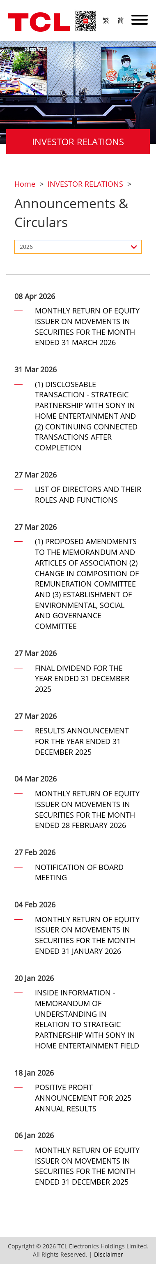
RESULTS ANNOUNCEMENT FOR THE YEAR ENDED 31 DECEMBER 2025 (82, 741)
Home (24, 184)
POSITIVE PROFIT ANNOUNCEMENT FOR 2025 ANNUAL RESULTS (83, 1097)
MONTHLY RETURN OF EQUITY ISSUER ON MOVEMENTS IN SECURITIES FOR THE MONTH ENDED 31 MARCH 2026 (87, 326)
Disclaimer (108, 1254)
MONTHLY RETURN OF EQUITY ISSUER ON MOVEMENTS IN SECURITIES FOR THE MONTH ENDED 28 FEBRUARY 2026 (87, 809)
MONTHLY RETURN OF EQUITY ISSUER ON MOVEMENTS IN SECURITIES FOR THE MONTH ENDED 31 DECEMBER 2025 (87, 1166)
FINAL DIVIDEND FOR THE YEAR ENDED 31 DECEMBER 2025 (82, 678)
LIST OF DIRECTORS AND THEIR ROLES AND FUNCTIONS (88, 494)
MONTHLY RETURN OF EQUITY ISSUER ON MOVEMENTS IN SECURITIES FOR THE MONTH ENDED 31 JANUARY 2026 (87, 935)
